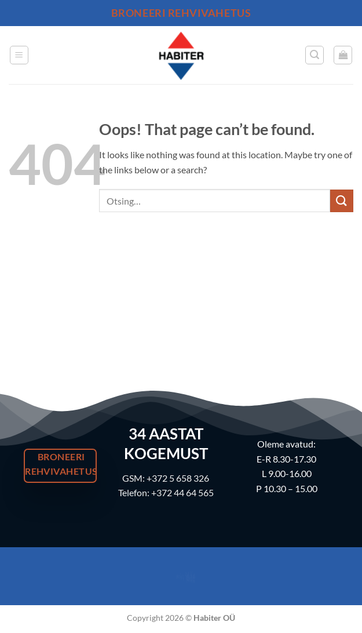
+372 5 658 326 (178, 477)
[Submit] (341, 201)
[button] (19, 55)
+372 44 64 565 (182, 492)
